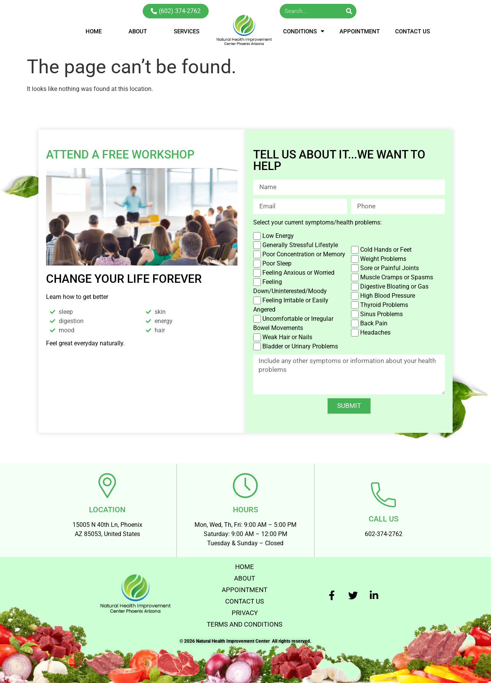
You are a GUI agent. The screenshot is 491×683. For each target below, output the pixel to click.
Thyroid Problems (384, 305)
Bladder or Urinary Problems (300, 346)
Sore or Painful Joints (389, 268)
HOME (94, 31)
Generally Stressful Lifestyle (300, 245)
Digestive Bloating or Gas (394, 286)
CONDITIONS (303, 31)
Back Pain (373, 323)
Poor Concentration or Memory (303, 254)
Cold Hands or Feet (386, 249)
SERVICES (186, 31)
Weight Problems (383, 258)
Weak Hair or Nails (287, 337)
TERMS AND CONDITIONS (244, 620)
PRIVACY (244, 608)
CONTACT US (412, 31)
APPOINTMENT (359, 31)
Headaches (375, 332)
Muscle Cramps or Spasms (396, 277)
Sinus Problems (381, 314)
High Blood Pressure (387, 295)
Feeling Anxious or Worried (298, 272)
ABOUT (138, 31)
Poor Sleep (277, 263)
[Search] (349, 11)
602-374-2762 (383, 530)
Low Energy (278, 235)
